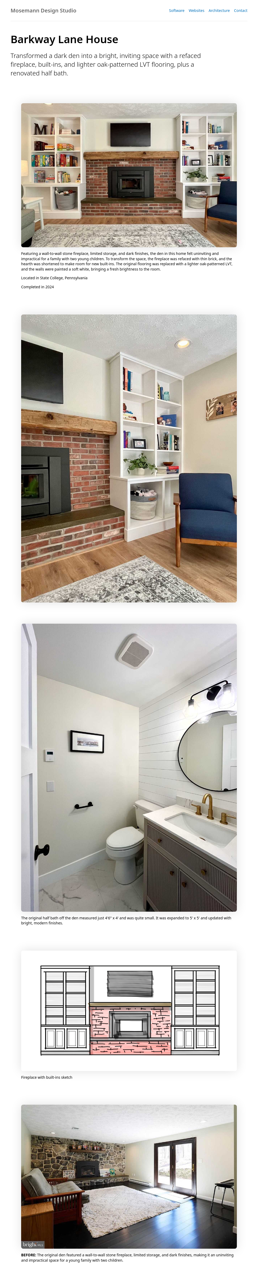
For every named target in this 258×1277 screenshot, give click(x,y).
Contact (240, 10)
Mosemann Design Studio (43, 10)
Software (177, 10)
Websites (196, 10)
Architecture (219, 10)
